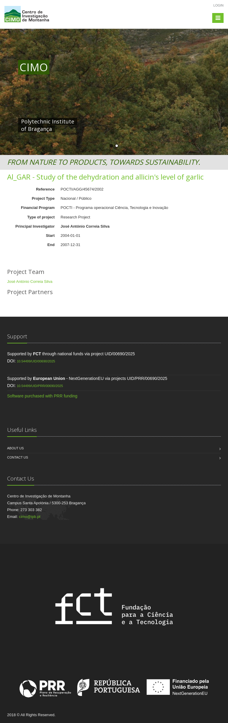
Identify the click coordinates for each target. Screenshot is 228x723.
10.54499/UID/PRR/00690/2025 (40, 386)
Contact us (17, 457)
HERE (142, 121)
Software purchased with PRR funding (42, 396)
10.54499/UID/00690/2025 (36, 361)
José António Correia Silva (29, 281)
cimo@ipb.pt (29, 516)
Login (218, 5)
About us (15, 448)
